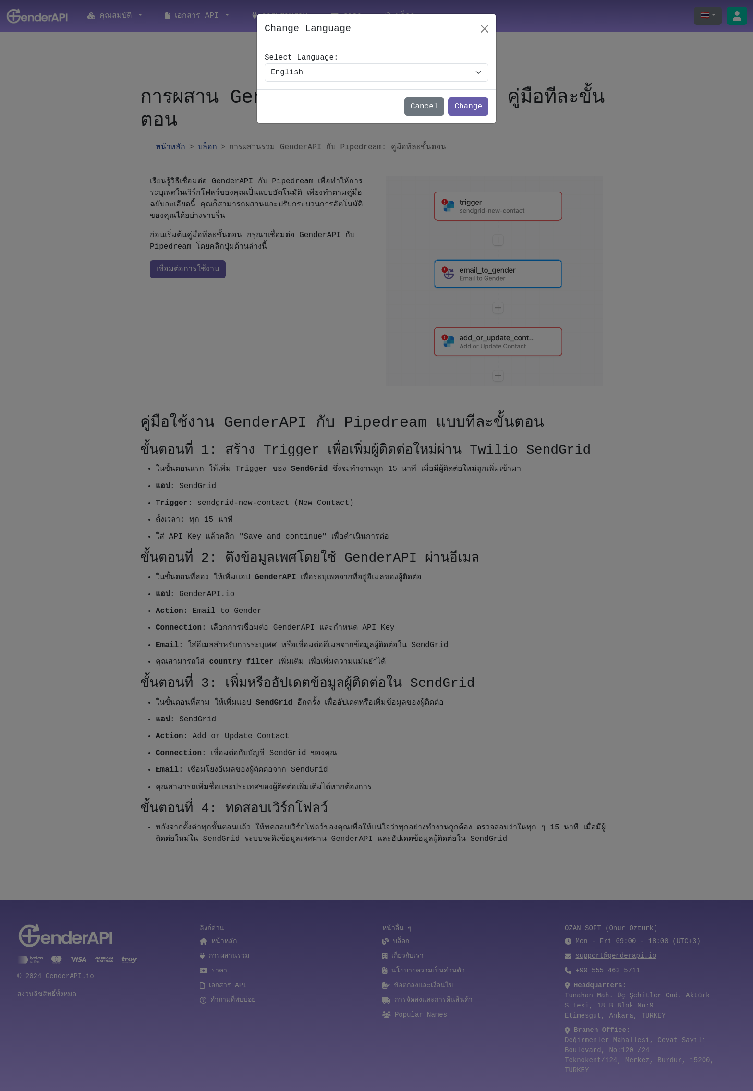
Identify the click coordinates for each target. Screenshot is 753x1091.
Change (468, 106)
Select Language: (302, 57)
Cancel (424, 106)
